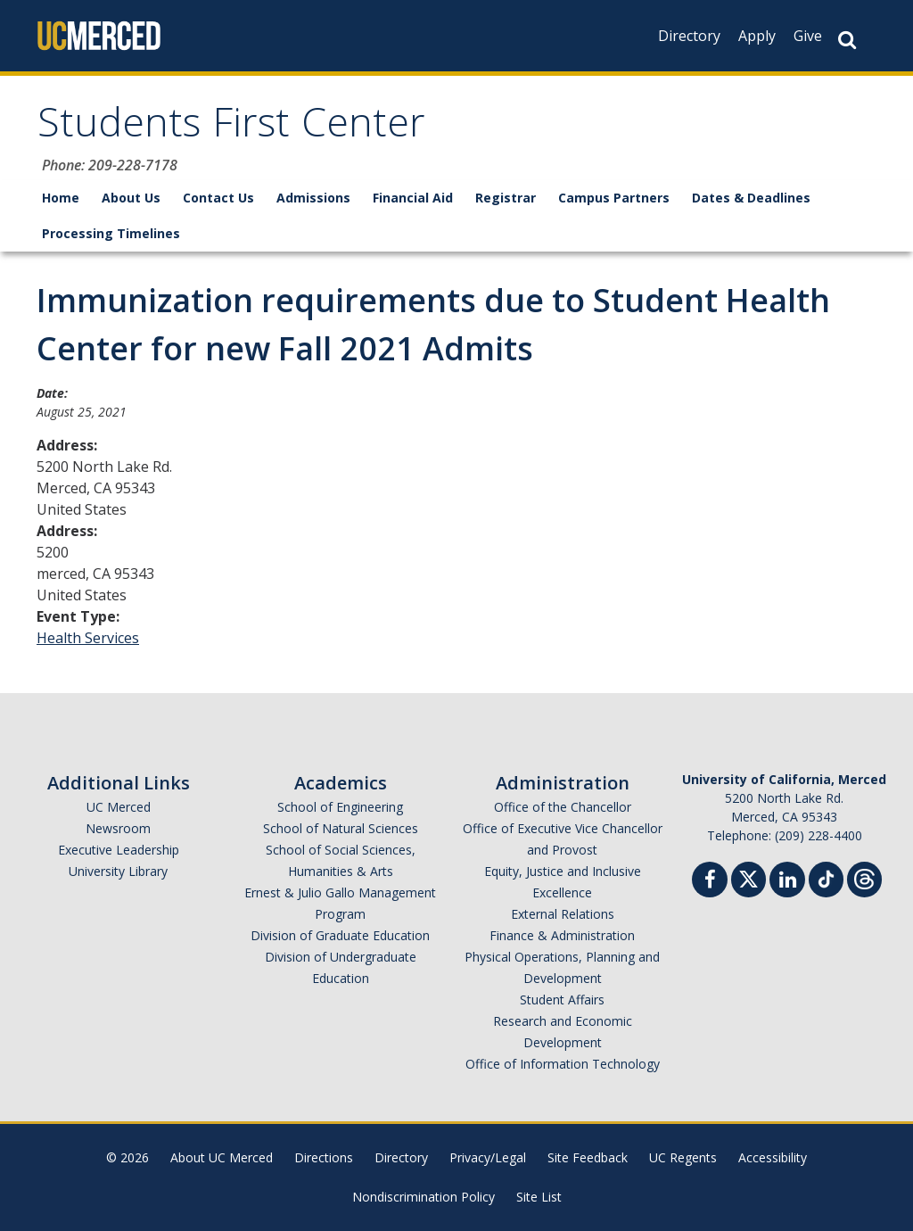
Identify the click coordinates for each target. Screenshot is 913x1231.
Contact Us (218, 197)
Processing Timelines (111, 233)
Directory (689, 35)
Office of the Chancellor (562, 806)
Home (60, 197)
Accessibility (772, 1157)
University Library (118, 871)
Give (808, 35)
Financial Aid (413, 197)
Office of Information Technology (562, 1063)
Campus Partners (614, 197)
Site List (539, 1196)
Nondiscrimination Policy (423, 1196)
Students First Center (231, 128)
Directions (323, 1157)
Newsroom (118, 828)
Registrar (505, 197)
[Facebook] (709, 881)
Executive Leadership (118, 849)
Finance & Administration (562, 935)
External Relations (562, 913)
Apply (757, 35)
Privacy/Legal (487, 1157)
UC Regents (683, 1157)
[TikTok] (826, 877)
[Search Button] (847, 39)
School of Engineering (340, 806)
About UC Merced (221, 1157)
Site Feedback (587, 1157)
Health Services (88, 638)
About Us (131, 197)
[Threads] (864, 877)
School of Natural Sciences (340, 828)
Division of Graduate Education (340, 935)
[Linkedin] (787, 881)
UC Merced (118, 806)
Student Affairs (562, 999)
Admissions (313, 197)
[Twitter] (748, 877)
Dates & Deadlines (751, 197)
